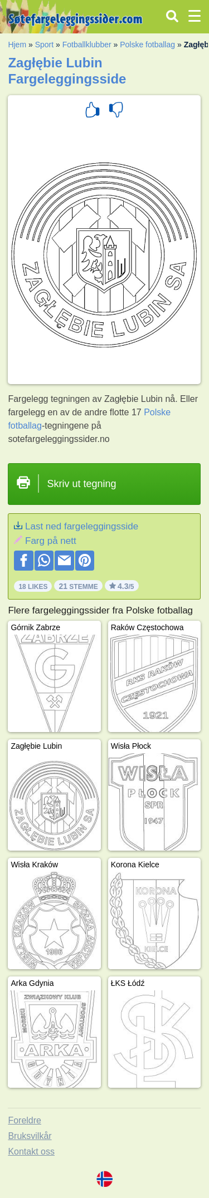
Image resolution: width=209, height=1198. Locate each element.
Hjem (17, 44)
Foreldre (24, 1120)
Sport (44, 44)
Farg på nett (50, 541)
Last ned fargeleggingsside (81, 526)
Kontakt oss (31, 1151)
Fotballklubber (86, 44)
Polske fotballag (147, 44)
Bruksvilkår (29, 1136)
